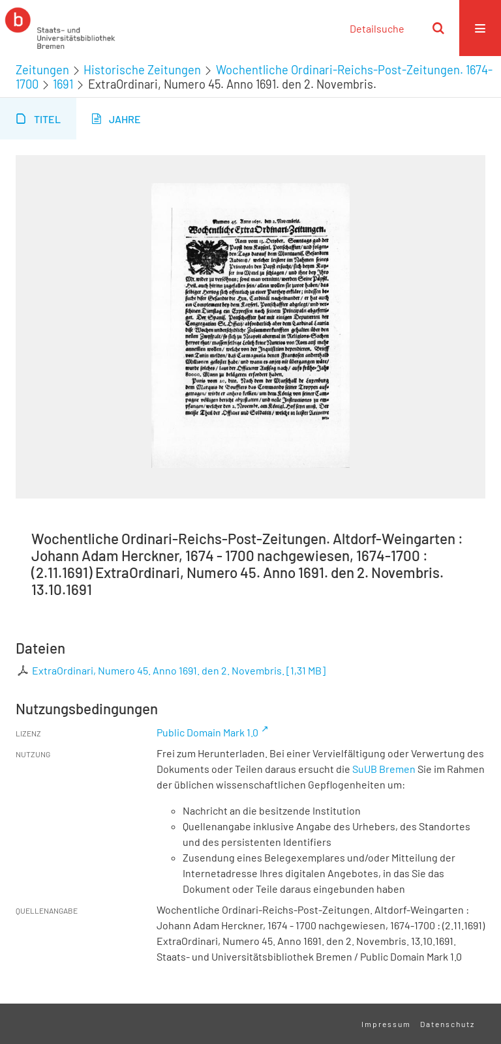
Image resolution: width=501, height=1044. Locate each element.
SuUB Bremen (384, 768)
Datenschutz (447, 1023)
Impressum (386, 1023)
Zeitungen (42, 70)
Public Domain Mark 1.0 (207, 732)
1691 (63, 84)
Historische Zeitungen (142, 70)
